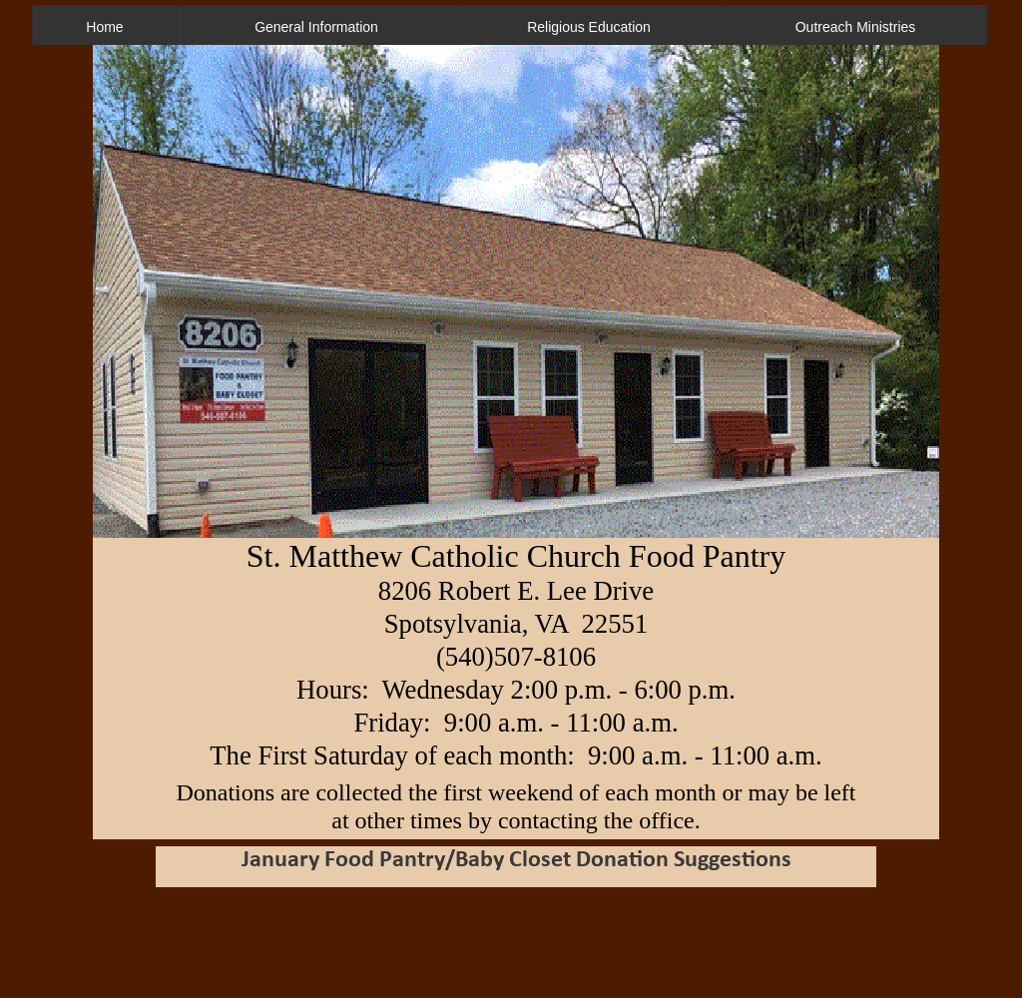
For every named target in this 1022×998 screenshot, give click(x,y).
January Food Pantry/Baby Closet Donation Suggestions (516, 860)
